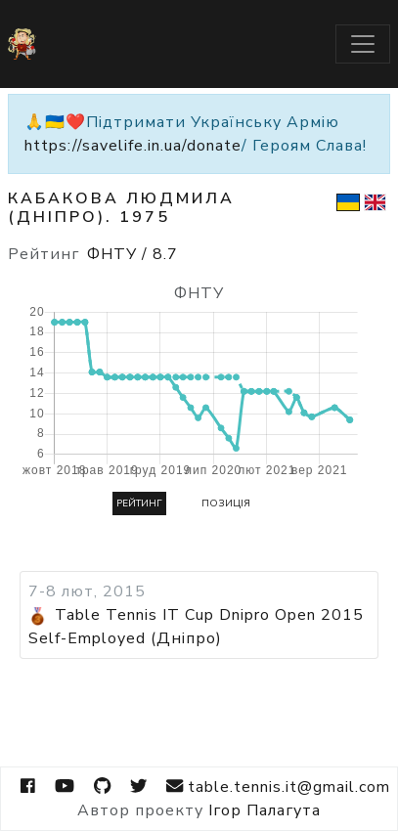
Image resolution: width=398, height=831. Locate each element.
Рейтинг (139, 503)
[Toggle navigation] (362, 44)
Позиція (225, 503)
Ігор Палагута (264, 810)
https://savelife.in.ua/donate (133, 145)
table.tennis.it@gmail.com (277, 786)
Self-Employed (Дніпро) (125, 638)
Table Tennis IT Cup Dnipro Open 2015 (209, 615)
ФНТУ (132, 254)
